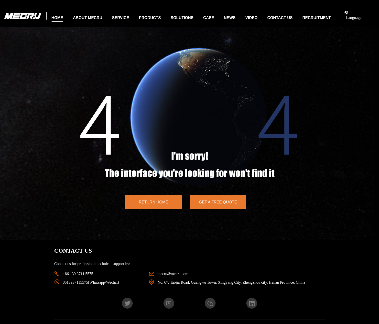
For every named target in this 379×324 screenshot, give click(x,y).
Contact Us (280, 18)
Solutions (182, 18)
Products (150, 18)
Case (208, 18)
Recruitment (317, 18)
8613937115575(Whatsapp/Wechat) (91, 282)
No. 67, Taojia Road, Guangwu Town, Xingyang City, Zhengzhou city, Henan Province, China (231, 282)
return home (153, 202)
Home (57, 18)
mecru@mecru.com (172, 274)
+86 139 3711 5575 (78, 274)
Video (251, 18)
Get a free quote (218, 202)
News (230, 18)
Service (120, 18)
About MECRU (87, 18)
